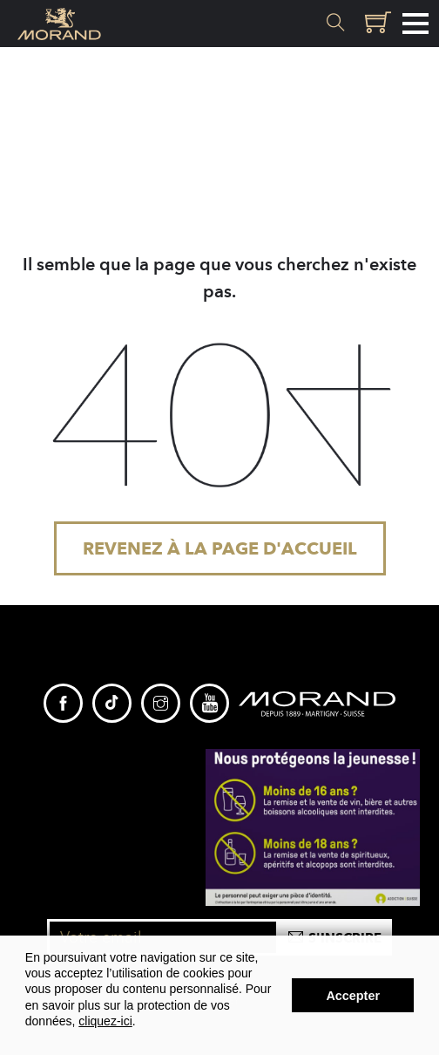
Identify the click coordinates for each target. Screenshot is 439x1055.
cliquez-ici (105, 1021)
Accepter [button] (353, 996)
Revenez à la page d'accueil (220, 548)
